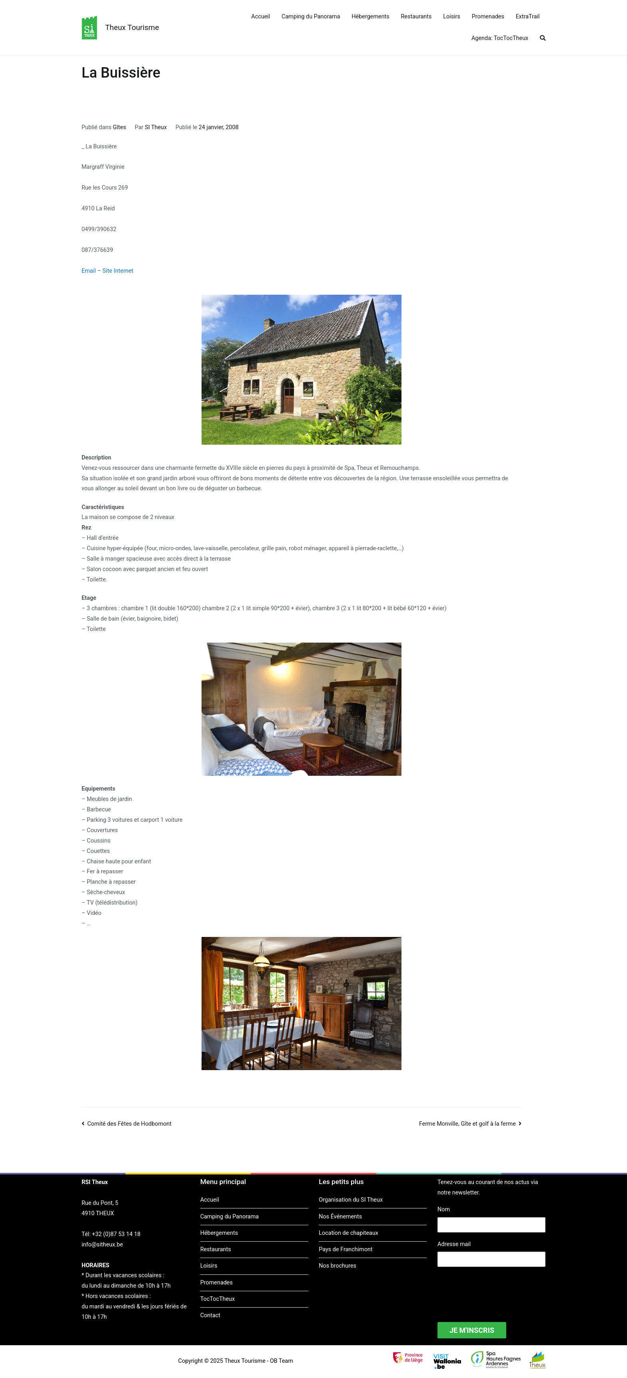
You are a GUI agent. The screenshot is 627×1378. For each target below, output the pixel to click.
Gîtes (119, 127)
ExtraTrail (528, 16)
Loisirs (451, 16)
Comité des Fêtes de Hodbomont (129, 1123)
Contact (210, 1315)
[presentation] (498, 1289)
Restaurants (416, 16)
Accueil (260, 16)
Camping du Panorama (311, 16)
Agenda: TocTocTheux (499, 38)
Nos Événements (340, 1216)
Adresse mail (454, 1244)
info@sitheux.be (102, 1244)
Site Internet (117, 271)
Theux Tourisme (132, 27)
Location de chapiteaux (348, 1233)
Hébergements (370, 16)
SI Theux (156, 127)
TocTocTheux (217, 1299)
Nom (443, 1209)
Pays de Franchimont (345, 1249)
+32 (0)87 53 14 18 (116, 1234)
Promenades (488, 16)
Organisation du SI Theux (351, 1199)
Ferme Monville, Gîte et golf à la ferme (467, 1123)
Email (89, 271)
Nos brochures (337, 1265)
